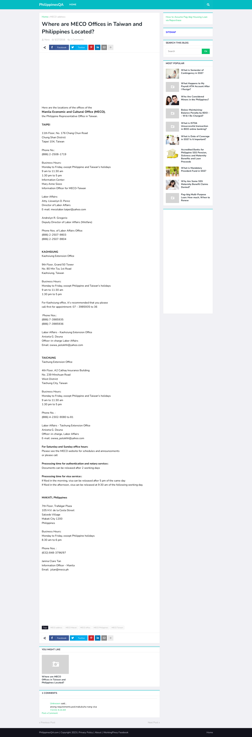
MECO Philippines (101, 627)
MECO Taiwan (117, 627)
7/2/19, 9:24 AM (58, 710)
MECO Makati (71, 627)
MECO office (85, 627)
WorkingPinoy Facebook (115, 732)
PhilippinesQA (51, 4)
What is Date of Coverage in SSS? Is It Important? (195, 138)
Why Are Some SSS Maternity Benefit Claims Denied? (194, 184)
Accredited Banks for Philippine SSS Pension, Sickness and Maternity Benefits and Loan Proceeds (194, 155)
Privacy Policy (86, 732)
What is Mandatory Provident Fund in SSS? (193, 170)
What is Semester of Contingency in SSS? (192, 72)
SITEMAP (171, 32)
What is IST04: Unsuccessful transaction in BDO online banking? (194, 126)
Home (45, 16)
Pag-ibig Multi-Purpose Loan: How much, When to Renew (195, 197)
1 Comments (77, 39)
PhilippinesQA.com (49, 732)
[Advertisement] (99, 79)
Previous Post (48, 722)
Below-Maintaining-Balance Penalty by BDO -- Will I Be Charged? (195, 112)
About (98, 732)
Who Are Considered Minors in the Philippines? (195, 98)
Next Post (153, 722)
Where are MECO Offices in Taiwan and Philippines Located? (53, 679)
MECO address (57, 16)
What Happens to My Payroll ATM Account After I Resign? (195, 86)
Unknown (55, 703)
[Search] (184, 51)
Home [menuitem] (72, 4)
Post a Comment (50, 713)
